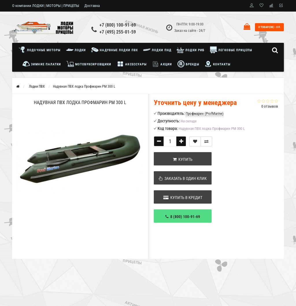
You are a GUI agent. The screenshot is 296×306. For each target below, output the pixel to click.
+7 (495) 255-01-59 (117, 32)
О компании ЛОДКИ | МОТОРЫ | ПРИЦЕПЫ (45, 5)
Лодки (76, 50)
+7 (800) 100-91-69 (117, 25)
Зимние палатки (41, 64)
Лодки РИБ (190, 50)
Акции (162, 64)
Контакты (217, 64)
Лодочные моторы (41, 50)
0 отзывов (269, 106)
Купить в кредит (182, 197)
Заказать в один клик (183, 178)
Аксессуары (131, 64)
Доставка (92, 5)
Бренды (188, 64)
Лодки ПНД (157, 50)
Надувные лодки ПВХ (114, 50)
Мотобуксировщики (89, 64)
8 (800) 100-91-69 (182, 216)
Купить (183, 159)
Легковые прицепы (231, 50)
